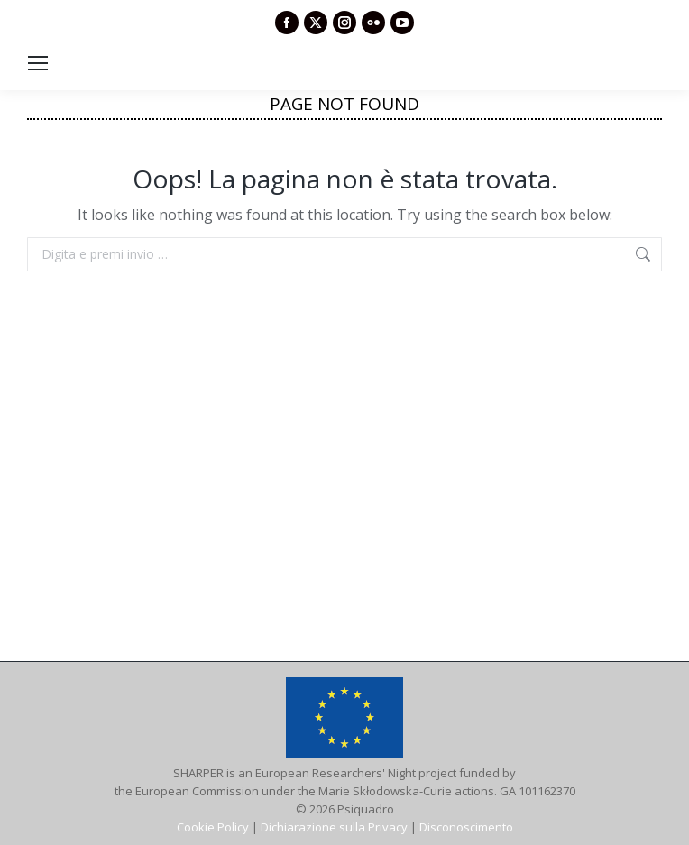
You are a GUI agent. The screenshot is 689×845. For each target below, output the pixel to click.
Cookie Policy (213, 827)
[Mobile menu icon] (38, 63)
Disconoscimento (466, 827)
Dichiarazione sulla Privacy (334, 827)
